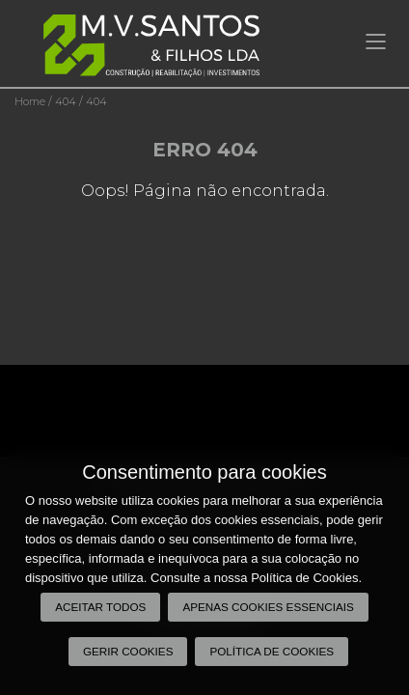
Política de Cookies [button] (271, 651)
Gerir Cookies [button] (128, 651)
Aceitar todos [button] (100, 606)
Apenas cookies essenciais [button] (267, 606)
